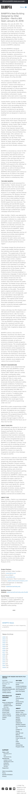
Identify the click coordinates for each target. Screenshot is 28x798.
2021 (3, 644)
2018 (3, 650)
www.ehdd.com (10, 577)
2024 (4, 639)
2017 (3, 652)
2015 (3, 656)
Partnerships (19, 745)
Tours (17, 700)
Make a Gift (5, 752)
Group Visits (5, 712)
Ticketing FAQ (7, 704)
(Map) (4, 685)
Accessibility (5, 710)
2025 (4, 637)
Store (3, 719)
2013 (3, 660)
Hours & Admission (7, 702)
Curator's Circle (8, 760)
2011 (3, 663)
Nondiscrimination (7, 774)
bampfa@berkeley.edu (8, 689)
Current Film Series (21, 688)
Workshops (19, 703)
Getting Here (5, 709)
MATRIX (18, 719)
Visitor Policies (6, 714)
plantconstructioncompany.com (18, 580)
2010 (3, 665)
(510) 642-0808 (6, 687)
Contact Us (5, 690)
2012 (3, 661)
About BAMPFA (20, 710)
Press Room (19, 736)
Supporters (5, 768)
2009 (4, 667)
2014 (3, 658)
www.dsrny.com (11, 573)
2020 (4, 646)
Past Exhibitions (20, 689)
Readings (18, 705)
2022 (4, 642)
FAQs (17, 741)
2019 (3, 648)
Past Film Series (20, 691)
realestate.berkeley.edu (13, 586)
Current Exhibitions (21, 686)
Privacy (4, 776)
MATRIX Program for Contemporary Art (21, 726)
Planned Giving (7, 756)
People (18, 731)
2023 (4, 641)
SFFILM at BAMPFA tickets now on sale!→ (14, 1)
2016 (3, 654)
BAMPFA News (8, 623)
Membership (5, 758)
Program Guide (20, 746)
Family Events (20, 701)
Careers (18, 743)
